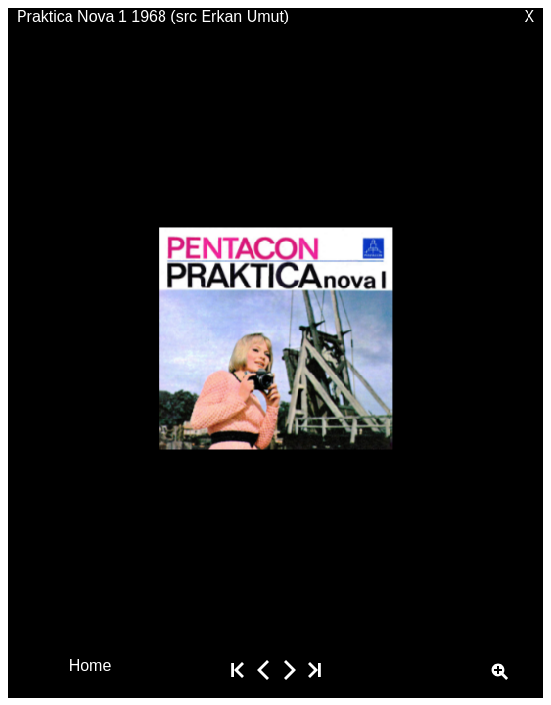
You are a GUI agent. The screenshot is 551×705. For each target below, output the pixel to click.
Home (90, 664)
